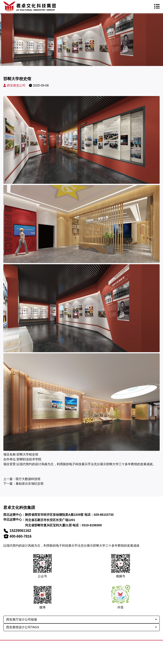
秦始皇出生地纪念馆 (30, 483)
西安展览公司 (14, 85)
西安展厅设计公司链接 (21, 619)
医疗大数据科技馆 (28, 479)
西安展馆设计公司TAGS (22, 627)
